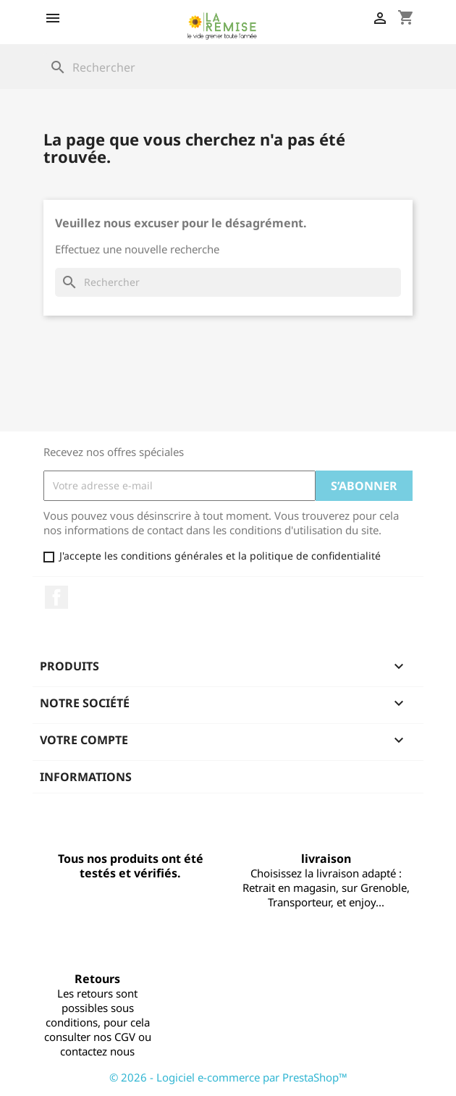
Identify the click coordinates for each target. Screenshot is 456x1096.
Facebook (56, 597)
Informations (86, 777)
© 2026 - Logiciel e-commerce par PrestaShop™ (228, 1077)
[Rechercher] (228, 67)
